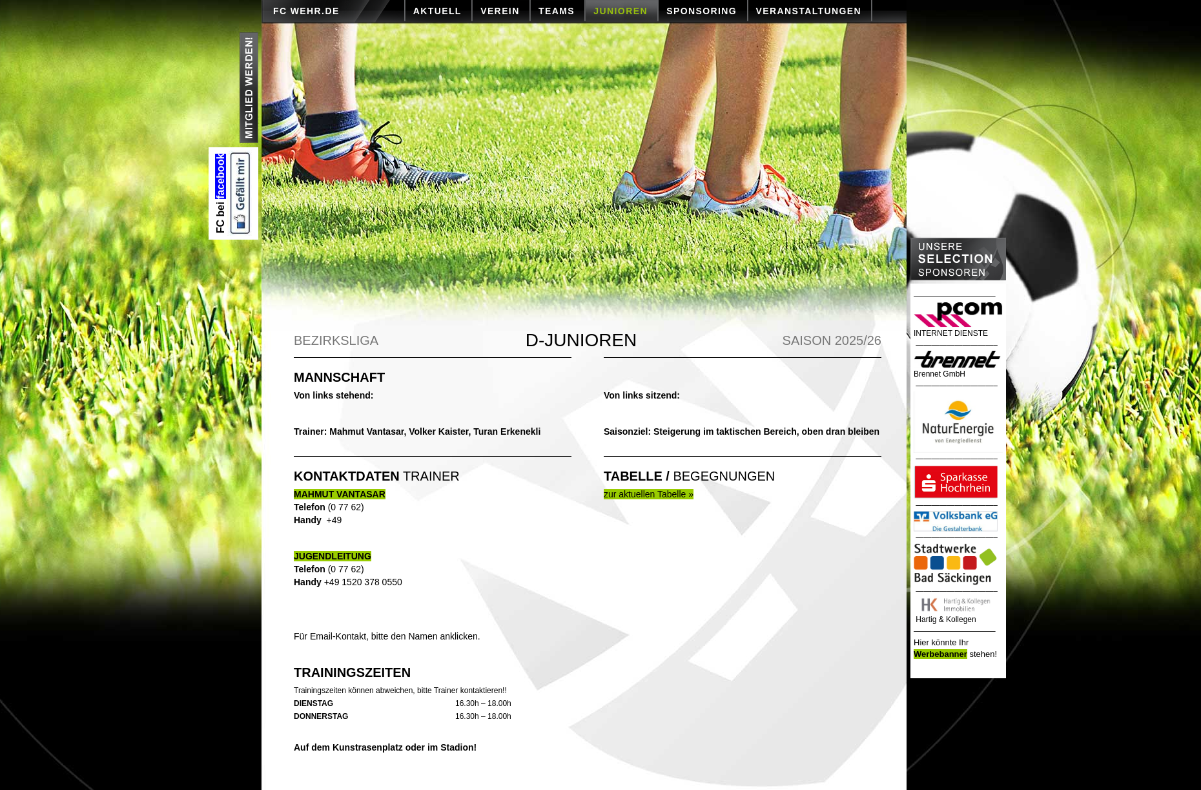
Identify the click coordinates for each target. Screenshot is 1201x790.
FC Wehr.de (306, 11)
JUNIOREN (620, 11)
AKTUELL (437, 11)
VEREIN (500, 11)
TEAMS (557, 11)
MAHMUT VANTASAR (339, 494)
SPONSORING (701, 11)
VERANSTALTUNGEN (809, 11)
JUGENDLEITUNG (332, 556)
